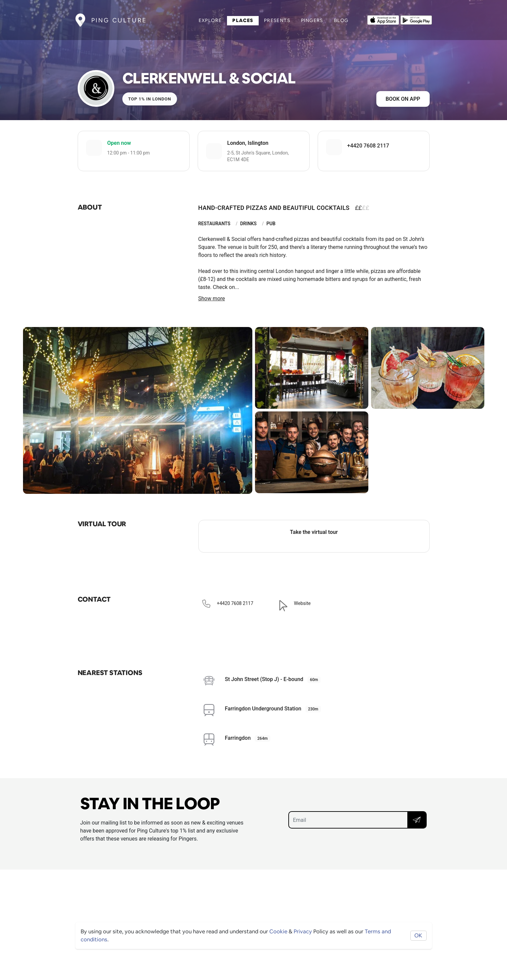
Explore (210, 20)
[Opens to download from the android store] (416, 19)
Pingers (312, 20)
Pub (270, 223)
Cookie (278, 931)
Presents (277, 20)
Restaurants (214, 223)
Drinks (248, 223)
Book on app (403, 99)
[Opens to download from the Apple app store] (383, 19)
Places (242, 20)
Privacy (303, 931)
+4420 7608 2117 (368, 145)
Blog (341, 20)
